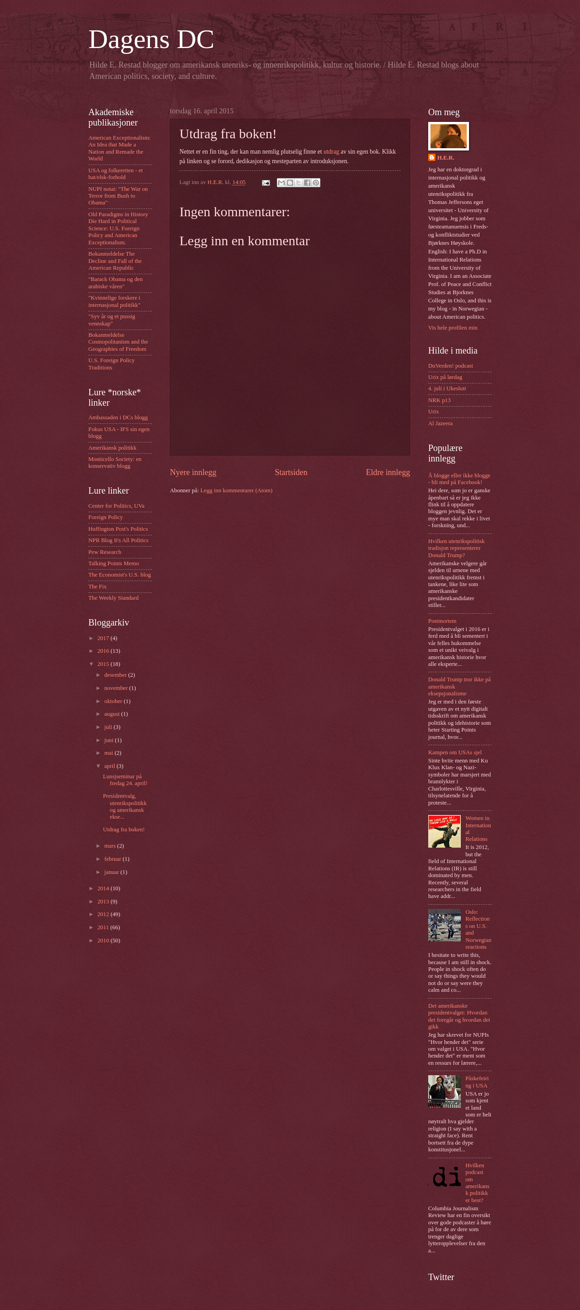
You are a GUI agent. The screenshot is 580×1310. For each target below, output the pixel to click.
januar (112, 872)
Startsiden (291, 472)
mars (110, 846)
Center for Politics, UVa (116, 506)
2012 (104, 914)
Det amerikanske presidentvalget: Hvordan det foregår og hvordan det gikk (459, 1016)
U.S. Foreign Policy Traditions (111, 363)
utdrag (331, 151)
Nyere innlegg (193, 472)
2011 (104, 927)
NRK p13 (439, 400)
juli (108, 727)
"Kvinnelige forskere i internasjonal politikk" (114, 301)
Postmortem (442, 621)
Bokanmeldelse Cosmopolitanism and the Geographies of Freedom (118, 342)
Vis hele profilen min (453, 328)
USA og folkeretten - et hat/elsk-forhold (115, 173)
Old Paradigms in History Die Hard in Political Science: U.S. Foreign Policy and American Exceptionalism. (118, 228)
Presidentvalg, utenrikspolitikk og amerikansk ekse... (125, 806)
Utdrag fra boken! (124, 829)
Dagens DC (151, 39)
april (110, 766)
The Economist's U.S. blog (119, 575)
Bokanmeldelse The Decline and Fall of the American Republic (115, 261)
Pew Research (104, 552)
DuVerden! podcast (450, 366)
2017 (104, 638)
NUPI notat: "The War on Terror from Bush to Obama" (118, 196)
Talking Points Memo (113, 563)
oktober (114, 701)
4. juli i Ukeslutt (447, 388)
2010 (104, 940)
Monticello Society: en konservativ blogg (114, 462)
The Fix (97, 586)
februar (113, 859)
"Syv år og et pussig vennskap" (111, 319)
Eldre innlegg (388, 472)
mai (109, 753)
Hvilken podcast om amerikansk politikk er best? (477, 1182)
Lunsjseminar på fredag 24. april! (125, 779)
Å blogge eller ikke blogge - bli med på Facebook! (459, 478)
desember (116, 675)
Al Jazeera (440, 423)
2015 (104, 664)
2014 (104, 888)
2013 (104, 901)
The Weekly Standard (113, 598)
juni (109, 740)
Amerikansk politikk (112, 448)
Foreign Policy (105, 517)
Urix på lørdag (445, 377)
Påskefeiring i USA (476, 1081)
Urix (433, 411)
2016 (104, 651)
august (112, 714)
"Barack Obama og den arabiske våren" (115, 282)
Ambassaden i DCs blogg (118, 417)
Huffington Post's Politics (118, 529)
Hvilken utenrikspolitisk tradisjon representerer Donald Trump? (456, 548)
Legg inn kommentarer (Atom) (236, 490)
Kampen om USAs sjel (455, 752)
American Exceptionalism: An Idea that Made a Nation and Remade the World (119, 148)
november (116, 688)
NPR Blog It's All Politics (118, 540)
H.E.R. (445, 158)
